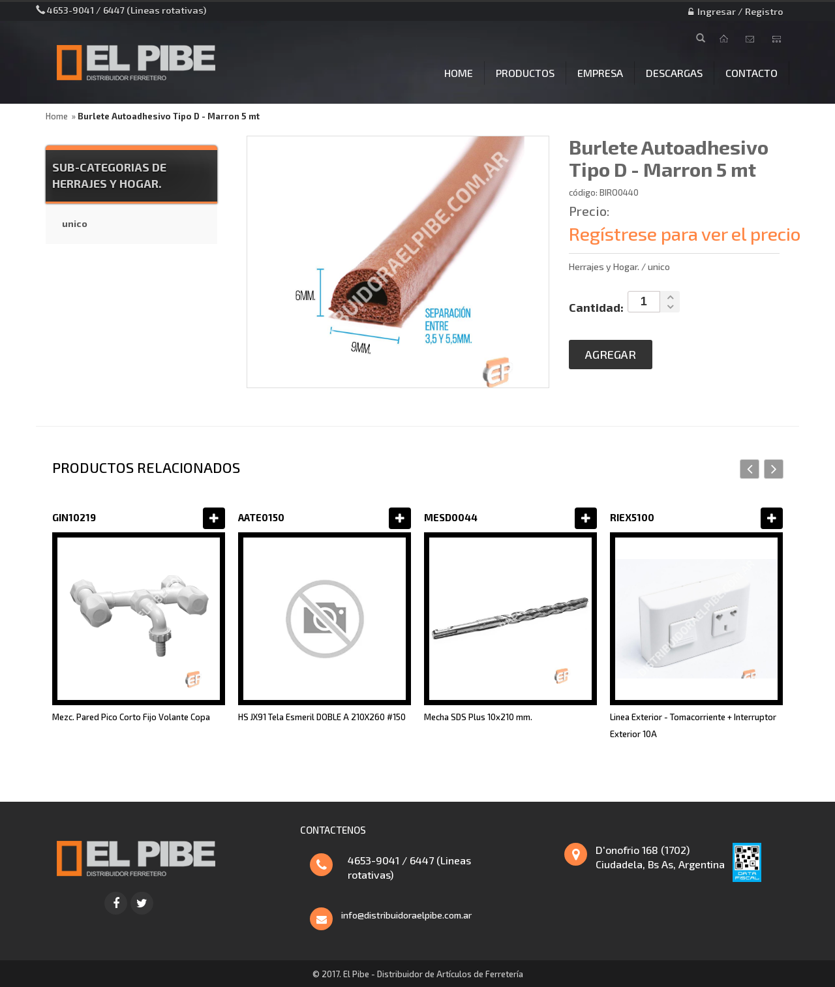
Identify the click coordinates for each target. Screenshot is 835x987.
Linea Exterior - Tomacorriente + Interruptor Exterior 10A (693, 725)
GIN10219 (74, 517)
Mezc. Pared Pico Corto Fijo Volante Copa (131, 717)
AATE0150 (261, 517)
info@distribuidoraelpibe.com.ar (406, 914)
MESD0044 (451, 517)
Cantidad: (596, 307)
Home (57, 116)
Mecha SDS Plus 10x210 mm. (478, 717)
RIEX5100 (632, 517)
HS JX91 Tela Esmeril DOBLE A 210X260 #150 (322, 717)
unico (74, 223)
